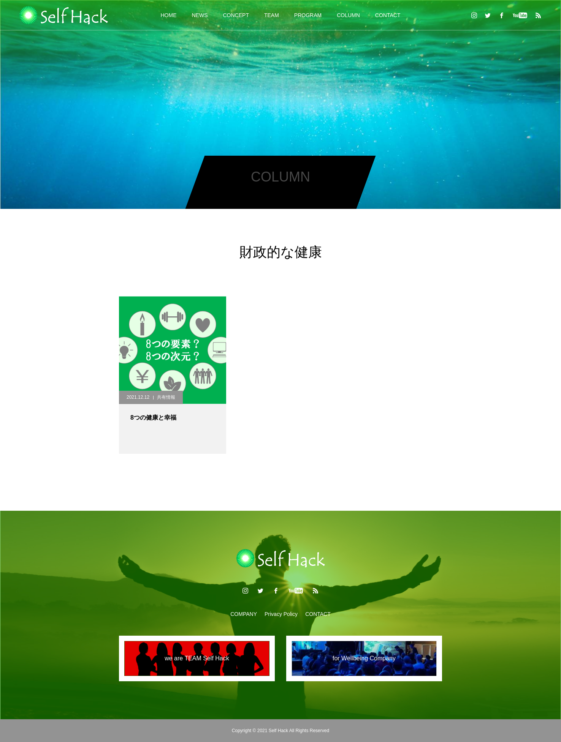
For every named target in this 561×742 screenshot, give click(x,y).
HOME (169, 15)
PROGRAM (308, 15)
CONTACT (388, 15)
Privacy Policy (281, 614)
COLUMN (348, 15)
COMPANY (243, 614)
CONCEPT (236, 15)
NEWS (200, 15)
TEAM (271, 15)
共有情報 (166, 397)
